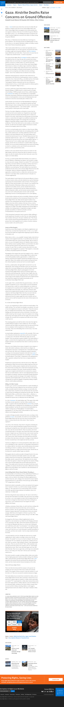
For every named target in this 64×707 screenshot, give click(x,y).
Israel (11, 27)
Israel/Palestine (32, 636)
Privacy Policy (12, 694)
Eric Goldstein (32, 51)
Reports (20, 5)
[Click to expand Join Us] (36, 5)
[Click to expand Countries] (10, 5)
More (38, 2)
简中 (10, 2)
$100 (14, 622)
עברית (57, 7)
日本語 (24, 2)
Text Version (34, 694)
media (33, 354)
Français (18, 2)
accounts (12, 416)
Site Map (22, 694)
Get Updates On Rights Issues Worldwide (12, 689)
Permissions (18, 694)
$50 (9, 622)
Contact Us (2, 694)
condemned (10, 93)
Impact (32, 5)
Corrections (7, 694)
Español (34, 2)
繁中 (12, 2)
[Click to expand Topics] (15, 5)
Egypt (27, 636)
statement (13, 400)
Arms (9, 638)
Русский (31, 2)
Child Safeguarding (28, 694)
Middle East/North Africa (19, 636)
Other (19, 625)
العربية (8, 2)
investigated (24, 57)
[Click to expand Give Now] (47, 5)
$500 (9, 625)
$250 (19, 622)
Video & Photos (26, 5)
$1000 (14, 625)
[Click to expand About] (41, 5)
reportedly (22, 333)
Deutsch (21, 2)
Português (27, 2)
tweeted (29, 403)
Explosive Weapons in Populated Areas (20, 638)
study (34, 353)
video (35, 558)
